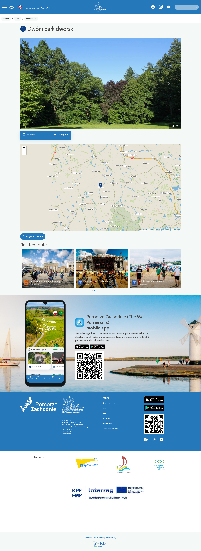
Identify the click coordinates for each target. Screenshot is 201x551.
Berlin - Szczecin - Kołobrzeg (97, 281)
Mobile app (107, 423)
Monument (31, 18)
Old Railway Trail (38, 281)
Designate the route (32, 236)
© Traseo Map (153, 230)
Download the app (110, 429)
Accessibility (107, 418)
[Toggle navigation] (4, 7)
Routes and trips (32, 8)
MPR (48, 8)
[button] (32, 83)
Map (43, 8)
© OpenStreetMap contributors (169, 230)
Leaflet (144, 230)
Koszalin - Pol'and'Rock (148, 281)
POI (17, 18)
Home (6, 18)
